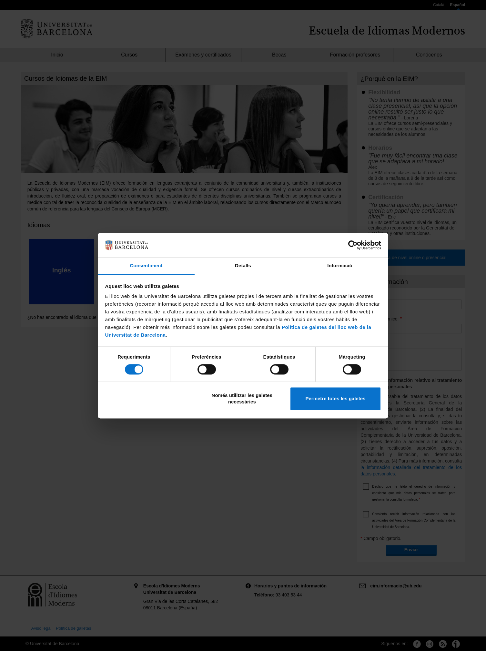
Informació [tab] (339, 266)
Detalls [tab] (243, 266)
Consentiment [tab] (146, 266)
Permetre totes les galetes (335, 399)
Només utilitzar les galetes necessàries (242, 399)
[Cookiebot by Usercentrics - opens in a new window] (353, 245)
